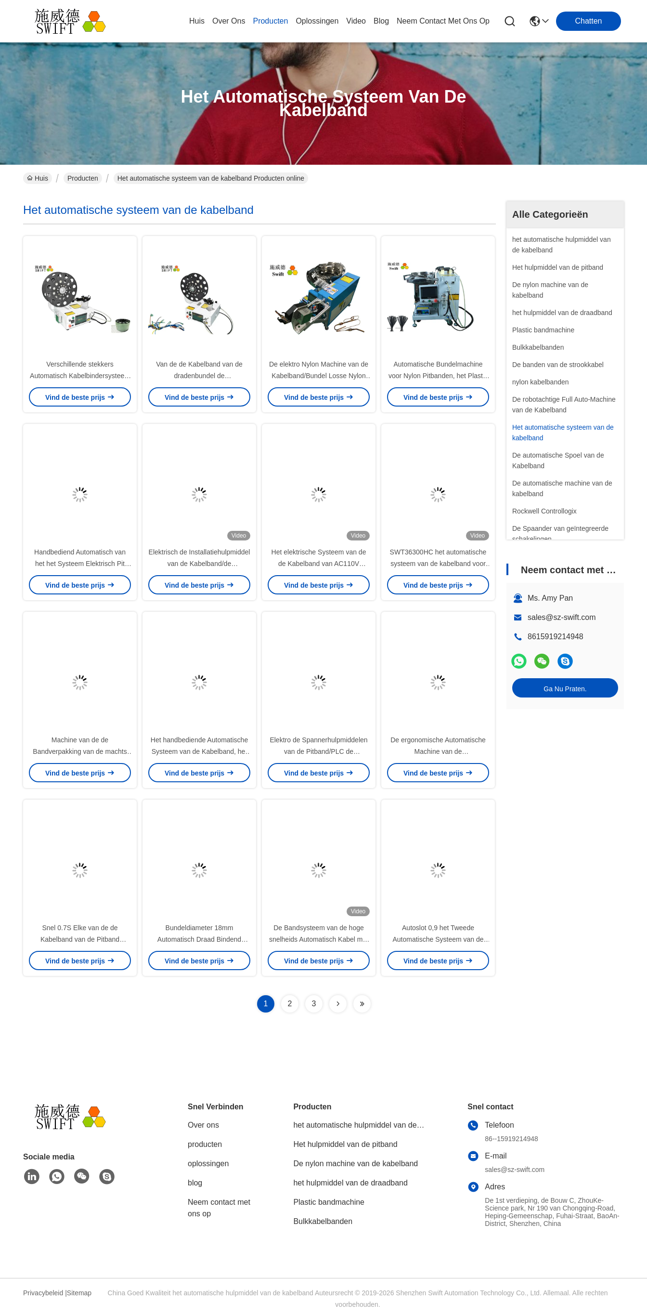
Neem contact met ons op (219, 1208)
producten (270, 21)
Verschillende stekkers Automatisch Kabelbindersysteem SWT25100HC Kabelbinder (80, 375)
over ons (228, 21)
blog (381, 21)
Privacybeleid (43, 1293)
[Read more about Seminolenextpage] (338, 1004)
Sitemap (79, 1293)
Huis (197, 21)
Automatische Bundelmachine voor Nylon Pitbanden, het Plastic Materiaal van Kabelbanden (438, 375)
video (356, 21)
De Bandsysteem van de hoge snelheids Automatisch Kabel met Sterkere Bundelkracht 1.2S (318, 939)
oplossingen (317, 21)
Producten (82, 178)
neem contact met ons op (443, 21)
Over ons (203, 1125)
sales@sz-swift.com (562, 617)
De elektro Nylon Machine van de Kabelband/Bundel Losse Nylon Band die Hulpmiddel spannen (318, 375)
